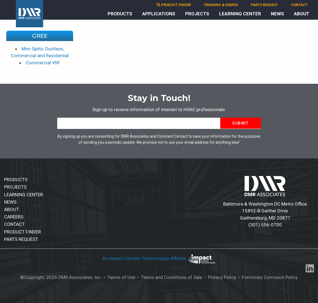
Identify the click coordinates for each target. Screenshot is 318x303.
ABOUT (301, 13)
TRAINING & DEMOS (221, 5)
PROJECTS (197, 13)
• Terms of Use (119, 277)
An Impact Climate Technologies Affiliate (144, 258)
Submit (240, 123)
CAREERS (13, 217)
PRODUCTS (120, 13)
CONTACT (299, 5)
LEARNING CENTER (240, 13)
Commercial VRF (43, 62)
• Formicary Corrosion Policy (267, 277)
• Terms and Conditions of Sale (169, 277)
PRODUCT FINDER (174, 5)
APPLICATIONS (158, 13)
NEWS (277, 13)
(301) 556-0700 (265, 224)
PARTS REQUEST (264, 5)
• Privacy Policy (219, 277)
